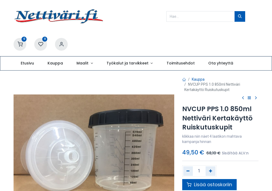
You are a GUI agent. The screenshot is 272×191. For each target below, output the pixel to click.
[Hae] (240, 16)
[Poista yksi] (188, 171)
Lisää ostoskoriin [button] (209, 184)
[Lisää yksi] (210, 171)
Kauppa (198, 79)
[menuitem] (27, 63)
